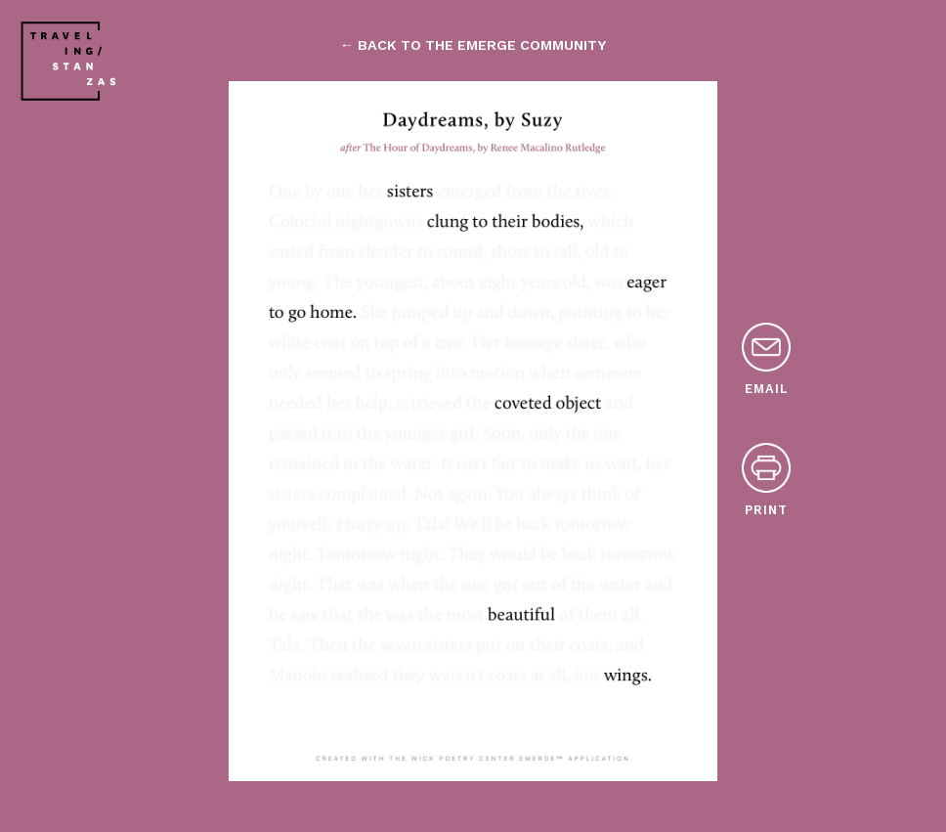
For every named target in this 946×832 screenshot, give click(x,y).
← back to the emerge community (473, 45)
